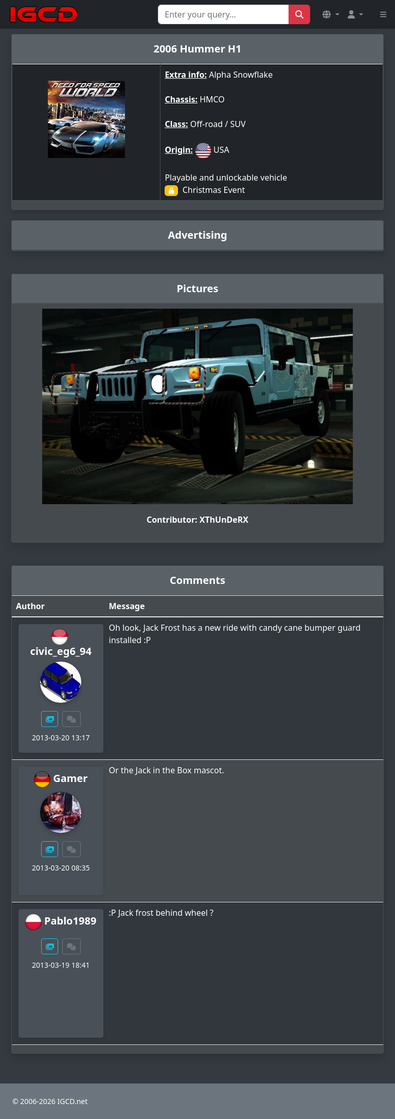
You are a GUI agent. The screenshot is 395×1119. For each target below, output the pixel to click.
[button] (330, 14)
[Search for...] (223, 14)
